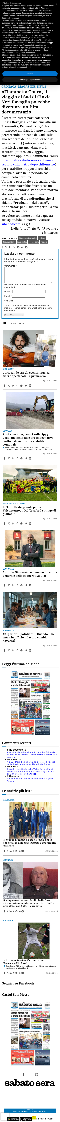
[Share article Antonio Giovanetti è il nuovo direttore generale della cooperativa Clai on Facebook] (4, 585)
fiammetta (22, 242)
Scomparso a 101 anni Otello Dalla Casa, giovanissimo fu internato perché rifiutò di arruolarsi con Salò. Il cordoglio (29, 903)
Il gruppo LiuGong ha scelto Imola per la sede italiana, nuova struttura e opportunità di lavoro (29, 843)
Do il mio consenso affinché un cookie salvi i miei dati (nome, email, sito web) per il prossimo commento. (28, 308)
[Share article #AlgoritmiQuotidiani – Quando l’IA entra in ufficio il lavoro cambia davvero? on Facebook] (4, 650)
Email (8, 296)
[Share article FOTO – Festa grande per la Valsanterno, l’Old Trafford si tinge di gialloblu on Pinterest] (17, 523)
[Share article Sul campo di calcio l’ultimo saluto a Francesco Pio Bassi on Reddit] (19, 973)
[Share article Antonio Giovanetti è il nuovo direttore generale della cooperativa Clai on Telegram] (30, 585)
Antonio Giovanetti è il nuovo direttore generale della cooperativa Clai (30, 574)
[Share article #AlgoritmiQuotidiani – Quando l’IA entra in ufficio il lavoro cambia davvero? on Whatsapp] (21, 650)
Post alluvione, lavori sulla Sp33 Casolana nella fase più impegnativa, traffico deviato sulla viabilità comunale (28, 439)
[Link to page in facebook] (23, 1074)
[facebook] (2, 247)
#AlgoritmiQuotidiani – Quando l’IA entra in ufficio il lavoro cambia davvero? (28, 638)
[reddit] (22, 247)
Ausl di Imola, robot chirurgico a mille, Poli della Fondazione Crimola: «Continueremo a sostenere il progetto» (32, 754)
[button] (57, 4)
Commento (10, 266)
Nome (8, 291)
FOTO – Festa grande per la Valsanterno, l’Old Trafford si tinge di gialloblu (29, 511)
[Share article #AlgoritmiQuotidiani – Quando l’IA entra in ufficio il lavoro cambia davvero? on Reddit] (26, 650)
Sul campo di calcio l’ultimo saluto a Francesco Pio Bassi (25, 962)
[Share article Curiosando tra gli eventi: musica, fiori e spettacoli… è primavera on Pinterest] (17, 385)
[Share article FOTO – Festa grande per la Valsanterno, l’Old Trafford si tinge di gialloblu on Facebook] (4, 523)
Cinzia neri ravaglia (28, 238)
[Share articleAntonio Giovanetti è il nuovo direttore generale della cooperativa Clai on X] (9, 585)
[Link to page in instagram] (36, 1074)
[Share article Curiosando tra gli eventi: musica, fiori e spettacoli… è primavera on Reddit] (26, 385)
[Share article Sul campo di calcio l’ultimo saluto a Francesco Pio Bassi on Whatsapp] (16, 973)
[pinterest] (14, 247)
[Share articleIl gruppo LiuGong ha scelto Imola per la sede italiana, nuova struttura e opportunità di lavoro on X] (7, 851)
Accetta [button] (30, 74)
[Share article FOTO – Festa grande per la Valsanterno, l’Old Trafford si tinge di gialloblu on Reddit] (26, 523)
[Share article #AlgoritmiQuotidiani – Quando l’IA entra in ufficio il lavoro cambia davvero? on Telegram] (30, 650)
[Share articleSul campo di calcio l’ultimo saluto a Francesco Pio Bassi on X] (7, 973)
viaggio (44, 242)
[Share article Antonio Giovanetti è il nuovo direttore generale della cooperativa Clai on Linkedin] (13, 585)
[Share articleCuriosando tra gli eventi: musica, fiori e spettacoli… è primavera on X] (9, 385)
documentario (9, 242)
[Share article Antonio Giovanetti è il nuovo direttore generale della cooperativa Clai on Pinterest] (17, 585)
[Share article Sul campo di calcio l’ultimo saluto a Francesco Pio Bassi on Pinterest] (13, 973)
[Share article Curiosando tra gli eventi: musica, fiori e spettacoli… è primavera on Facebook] (4, 385)
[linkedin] (10, 247)
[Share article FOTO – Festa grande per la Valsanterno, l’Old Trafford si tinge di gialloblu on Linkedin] (13, 523)
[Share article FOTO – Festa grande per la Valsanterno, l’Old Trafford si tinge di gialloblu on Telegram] (30, 523)
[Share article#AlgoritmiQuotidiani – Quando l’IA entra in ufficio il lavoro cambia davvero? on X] (9, 650)
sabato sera (34, 242)
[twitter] (6, 247)
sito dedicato (11, 224)
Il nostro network (42, 1119)
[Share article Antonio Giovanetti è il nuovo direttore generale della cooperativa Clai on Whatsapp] (21, 585)
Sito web (8, 301)
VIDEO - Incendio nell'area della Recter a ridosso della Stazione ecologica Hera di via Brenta (31, 763)
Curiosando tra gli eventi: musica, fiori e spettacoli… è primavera (27, 374)
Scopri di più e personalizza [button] (30, 80)
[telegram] (26, 247)
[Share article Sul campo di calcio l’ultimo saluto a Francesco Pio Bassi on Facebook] (4, 973)
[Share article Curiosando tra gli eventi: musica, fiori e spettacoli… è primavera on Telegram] (30, 385)
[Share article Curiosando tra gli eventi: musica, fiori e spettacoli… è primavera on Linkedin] (13, 385)
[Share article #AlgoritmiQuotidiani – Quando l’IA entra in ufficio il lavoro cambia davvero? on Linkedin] (13, 650)
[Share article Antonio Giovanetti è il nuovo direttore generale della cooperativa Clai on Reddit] (26, 585)
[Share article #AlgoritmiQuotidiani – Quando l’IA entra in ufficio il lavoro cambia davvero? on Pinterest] (17, 650)
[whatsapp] (18, 247)
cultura (41, 238)
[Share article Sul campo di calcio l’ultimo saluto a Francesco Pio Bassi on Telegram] (22, 973)
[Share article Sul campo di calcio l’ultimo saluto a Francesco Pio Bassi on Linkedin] (10, 973)
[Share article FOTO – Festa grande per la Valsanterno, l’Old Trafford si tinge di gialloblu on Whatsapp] (21, 523)
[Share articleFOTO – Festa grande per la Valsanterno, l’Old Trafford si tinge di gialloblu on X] (9, 523)
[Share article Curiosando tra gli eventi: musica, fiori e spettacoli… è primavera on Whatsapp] (21, 385)
